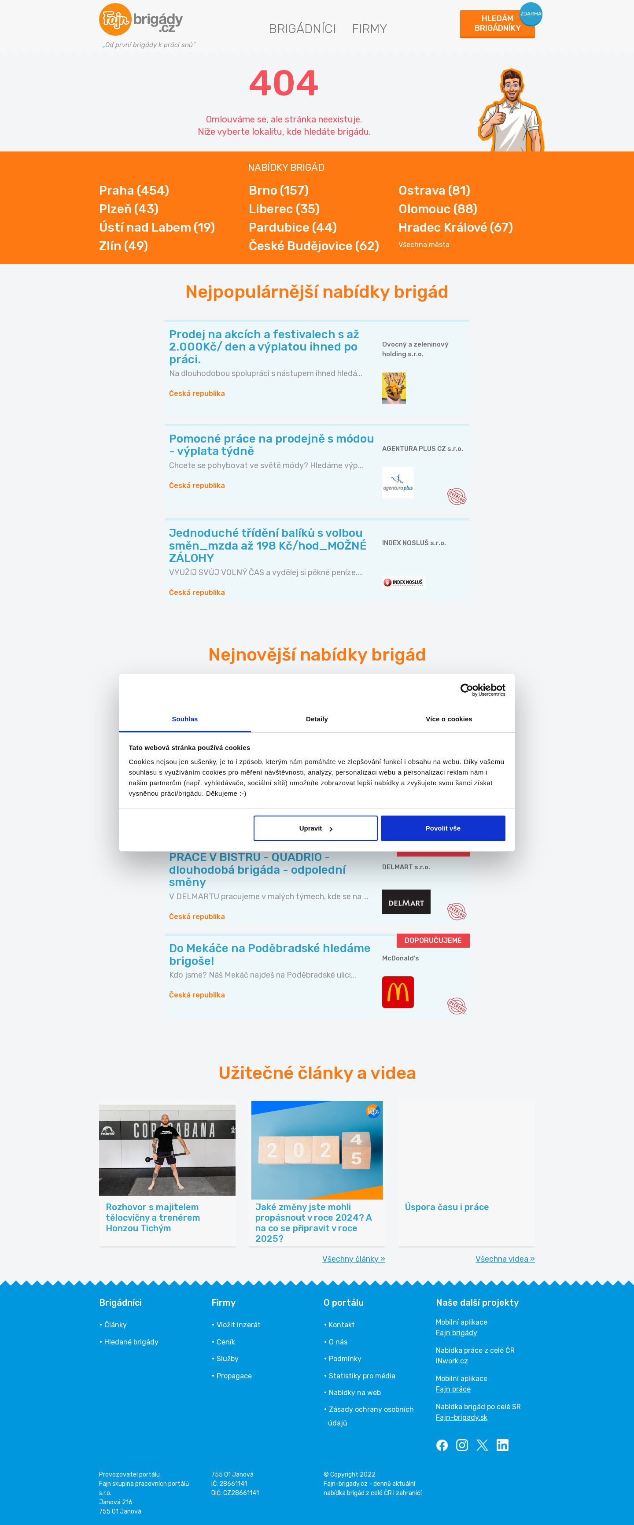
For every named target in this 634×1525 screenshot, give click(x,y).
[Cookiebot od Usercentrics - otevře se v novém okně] (466, 690)
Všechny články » (353, 1259)
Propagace (234, 1376)
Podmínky (345, 1359)
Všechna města (424, 244)
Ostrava (434, 190)
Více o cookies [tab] (449, 719)
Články (115, 1325)
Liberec (284, 209)
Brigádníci (302, 29)
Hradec (455, 227)
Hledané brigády (131, 1342)
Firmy (369, 29)
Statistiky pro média (362, 1376)
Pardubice (293, 227)
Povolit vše (443, 828)
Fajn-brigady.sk (461, 1417)
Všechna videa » (505, 1259)
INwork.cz (452, 1361)
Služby (228, 1359)
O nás (338, 1342)
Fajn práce (453, 1389)
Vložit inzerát (239, 1325)
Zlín (123, 246)
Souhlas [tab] (185, 719)
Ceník (226, 1342)
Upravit (316, 828)
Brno (279, 190)
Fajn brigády (456, 1333)
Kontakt (342, 1325)
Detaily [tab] (317, 719)
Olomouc (437, 209)
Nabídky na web (355, 1392)
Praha (134, 190)
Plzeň (128, 209)
